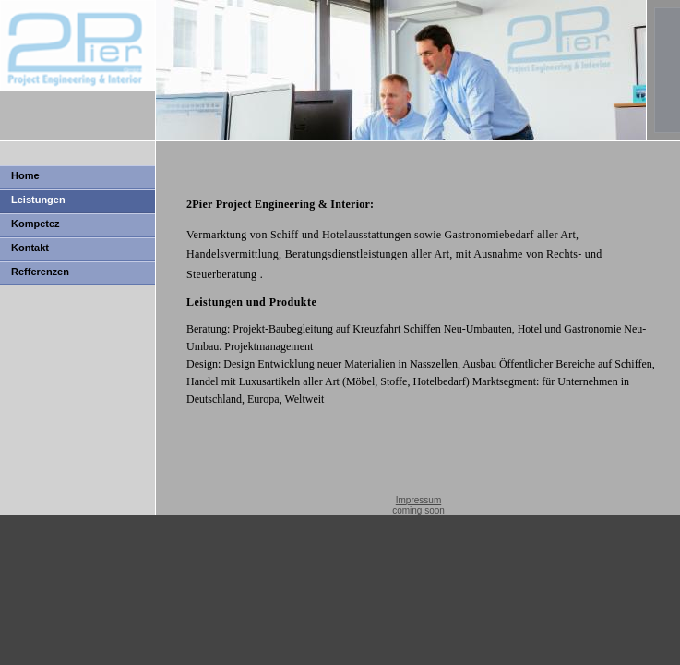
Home (25, 175)
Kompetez (35, 223)
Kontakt (30, 247)
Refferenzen (40, 271)
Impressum (418, 500)
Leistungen (38, 199)
